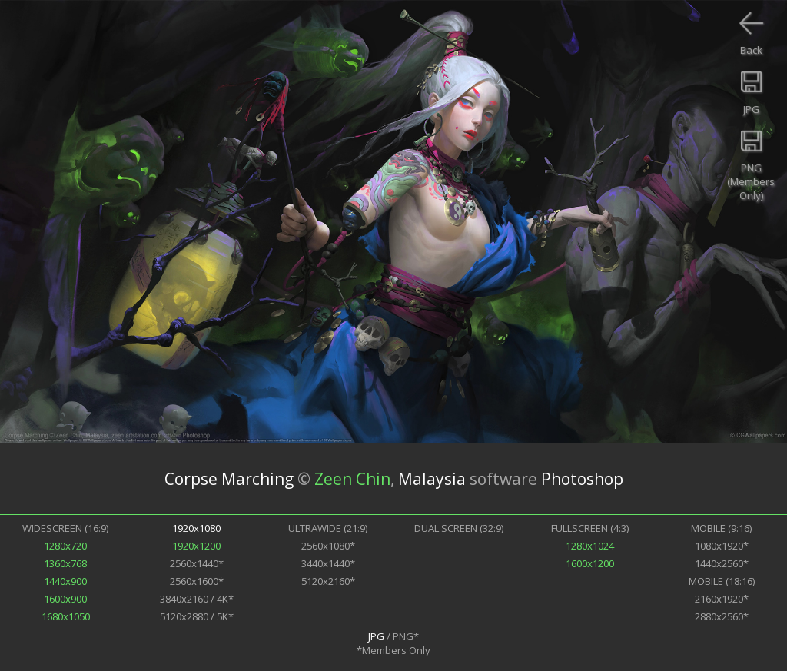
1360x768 (65, 563)
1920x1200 (196, 546)
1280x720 (65, 546)
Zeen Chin (352, 479)
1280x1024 (590, 546)
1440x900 (65, 581)
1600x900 (65, 599)
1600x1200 (590, 563)
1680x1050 (66, 616)
